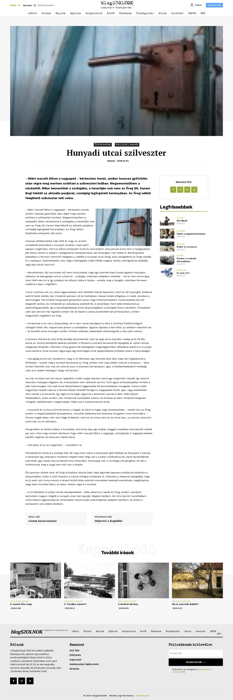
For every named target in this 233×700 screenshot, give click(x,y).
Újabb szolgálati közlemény (191, 233)
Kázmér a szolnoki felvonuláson (186, 260)
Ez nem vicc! (183, 272)
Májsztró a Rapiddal (108, 521)
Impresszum (143, 695)
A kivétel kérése (128, 604)
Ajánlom (181, 270)
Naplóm (181, 244)
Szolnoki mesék (127, 145)
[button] (30, 5)
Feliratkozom (195, 662)
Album (180, 256)
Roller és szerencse (187, 246)
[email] (196, 653)
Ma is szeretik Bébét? (185, 604)
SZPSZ (180, 218)
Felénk (181, 231)
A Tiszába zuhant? (75, 604)
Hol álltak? (182, 220)
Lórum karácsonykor (42, 521)
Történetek (103, 145)
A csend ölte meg (21, 604)
